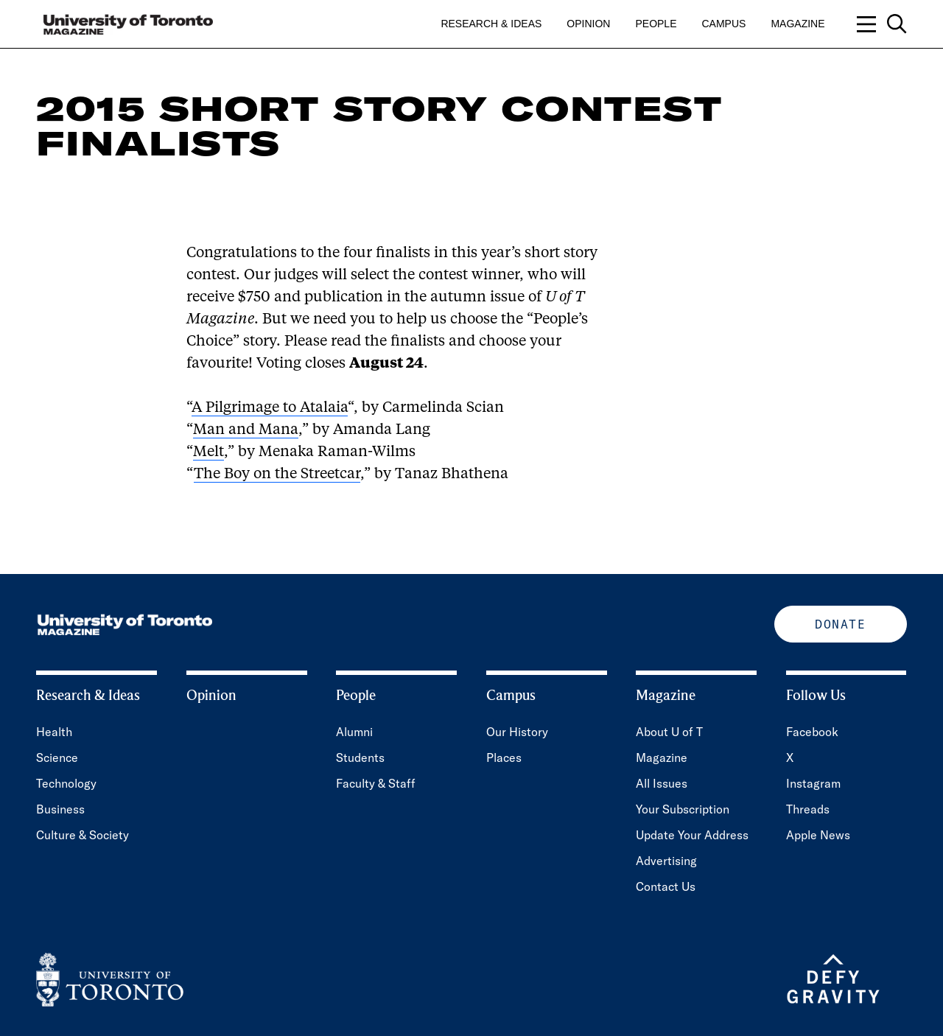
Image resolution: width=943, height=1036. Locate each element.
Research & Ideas (491, 23)
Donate (840, 624)
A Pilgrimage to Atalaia (270, 408)
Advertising (666, 860)
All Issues (661, 783)
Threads (808, 809)
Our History (517, 731)
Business (60, 809)
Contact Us (665, 886)
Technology (66, 783)
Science (57, 757)
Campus (724, 23)
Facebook (812, 731)
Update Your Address (692, 834)
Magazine (797, 23)
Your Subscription (682, 809)
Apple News (818, 834)
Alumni (354, 731)
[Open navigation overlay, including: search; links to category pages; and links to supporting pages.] (882, 24)
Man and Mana (245, 430)
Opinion (588, 23)
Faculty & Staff (376, 783)
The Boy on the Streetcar (277, 474)
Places (504, 757)
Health (54, 731)
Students (360, 757)
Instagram (813, 783)
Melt (208, 452)
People (655, 23)
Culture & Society (82, 834)
